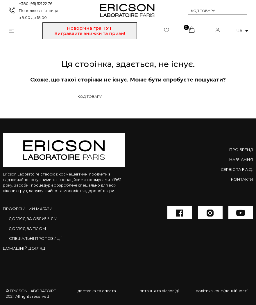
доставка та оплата (97, 290)
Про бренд (241, 149)
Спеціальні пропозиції (35, 238)
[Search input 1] (214, 10)
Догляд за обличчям (33, 218)
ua (242, 31)
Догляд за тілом (27, 228)
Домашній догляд (24, 248)
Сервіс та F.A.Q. (237, 169)
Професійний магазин (29, 208)
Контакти (242, 179)
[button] (89, 30)
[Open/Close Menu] (7, 31)
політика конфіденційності (222, 290)
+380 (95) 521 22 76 (35, 3)
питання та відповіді (159, 290)
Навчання (241, 159)
